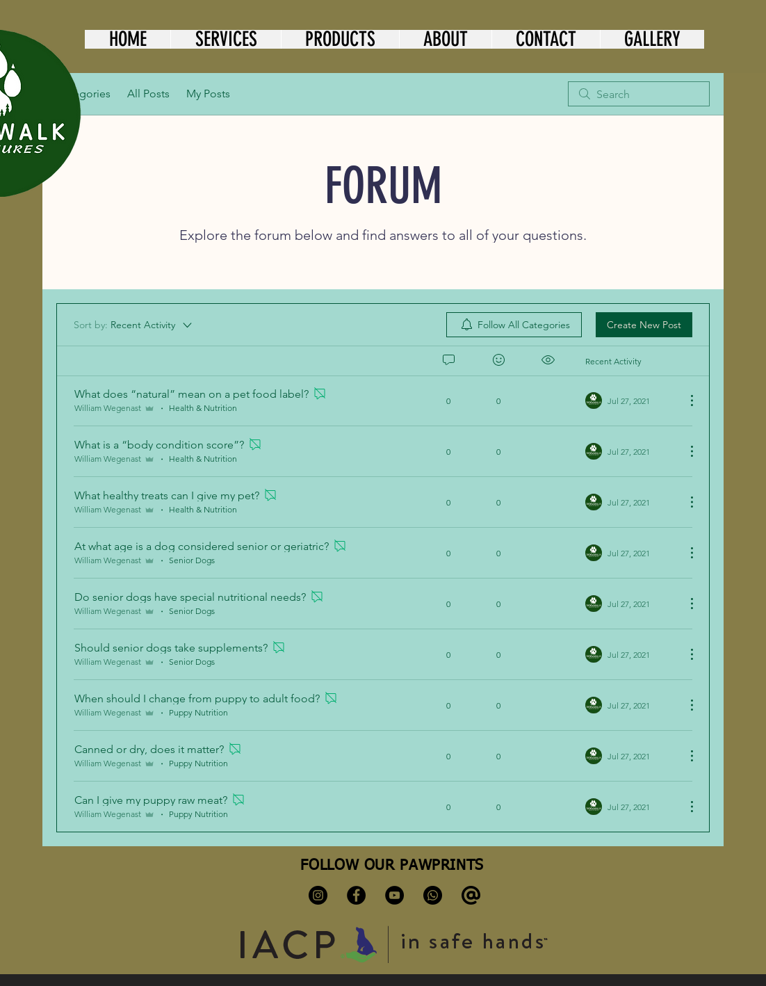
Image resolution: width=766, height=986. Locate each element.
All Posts (148, 93)
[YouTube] (394, 895)
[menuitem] (514, 324)
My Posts (208, 93)
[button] (225, 39)
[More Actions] (684, 400)
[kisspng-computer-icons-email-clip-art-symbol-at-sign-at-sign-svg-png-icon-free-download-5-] (471, 895)
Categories (83, 93)
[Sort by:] (134, 324)
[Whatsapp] (432, 895)
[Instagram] (318, 895)
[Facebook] (356, 895)
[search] (639, 93)
